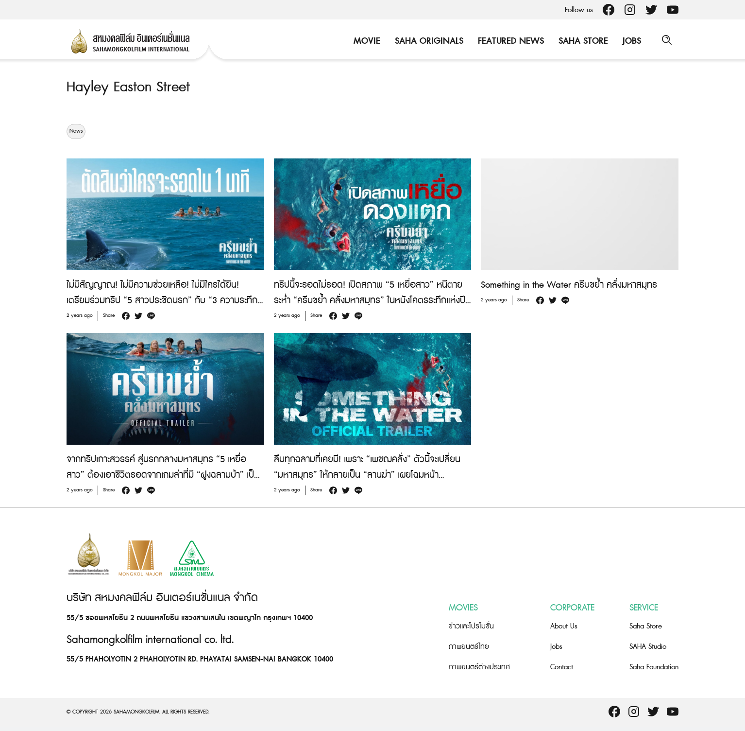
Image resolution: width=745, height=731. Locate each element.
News (76, 131)
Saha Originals (427, 41)
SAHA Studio (647, 646)
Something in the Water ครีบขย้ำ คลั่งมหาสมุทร (569, 285)
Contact (561, 667)
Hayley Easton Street (130, 87)
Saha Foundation (653, 667)
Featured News (509, 41)
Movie (365, 41)
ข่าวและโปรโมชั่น (471, 626)
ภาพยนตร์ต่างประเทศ (479, 667)
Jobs (630, 41)
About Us (563, 626)
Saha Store (582, 41)
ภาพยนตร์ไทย (469, 646)
